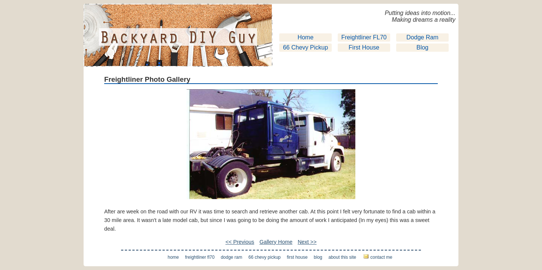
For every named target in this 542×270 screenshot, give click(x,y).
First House (364, 47)
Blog (422, 47)
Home (306, 37)
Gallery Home (275, 242)
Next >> (307, 242)
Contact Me (381, 257)
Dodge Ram (422, 37)
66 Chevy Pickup (305, 47)
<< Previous (239, 242)
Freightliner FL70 (364, 37)
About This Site (342, 257)
